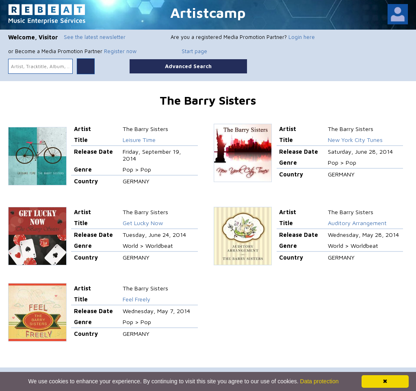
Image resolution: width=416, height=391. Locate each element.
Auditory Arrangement (357, 222)
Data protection (319, 381)
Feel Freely (136, 299)
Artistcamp (208, 12)
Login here (301, 37)
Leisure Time (139, 139)
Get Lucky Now (143, 222)
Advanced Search (188, 66)
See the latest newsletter (95, 37)
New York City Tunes (355, 139)
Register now (120, 51)
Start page (194, 51)
